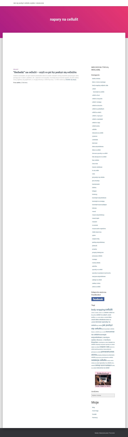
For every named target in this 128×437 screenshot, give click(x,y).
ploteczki (94, 245)
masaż (94, 211)
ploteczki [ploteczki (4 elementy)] (108, 349)
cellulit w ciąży (96, 122)
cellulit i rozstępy (96, 102)
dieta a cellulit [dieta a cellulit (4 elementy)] (104, 317)
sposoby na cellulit (97, 269)
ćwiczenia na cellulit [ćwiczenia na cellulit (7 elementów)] (103, 368)
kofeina (94, 187)
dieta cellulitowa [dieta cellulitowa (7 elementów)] (101, 319)
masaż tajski (95, 218)
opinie (94, 235)
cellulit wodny (96, 126)
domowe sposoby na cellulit (99, 153)
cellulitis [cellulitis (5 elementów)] (106, 312)
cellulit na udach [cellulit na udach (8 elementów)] (101, 315)
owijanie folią (95, 239)
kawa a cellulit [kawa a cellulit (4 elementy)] (95, 332)
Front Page (95, 410)
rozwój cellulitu (96, 262)
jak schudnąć (96, 180)
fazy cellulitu (95, 160)
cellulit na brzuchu (97, 105)
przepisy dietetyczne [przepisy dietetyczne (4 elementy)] (102, 355)
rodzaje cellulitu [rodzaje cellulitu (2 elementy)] (110, 360)
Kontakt (94, 414)
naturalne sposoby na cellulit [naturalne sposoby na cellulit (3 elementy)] (108, 344)
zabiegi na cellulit (97, 280)
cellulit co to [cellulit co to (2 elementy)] (101, 312)
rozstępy (94, 259)
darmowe (94, 143)
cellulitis (94, 129)
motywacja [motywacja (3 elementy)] (97, 344)
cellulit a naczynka (97, 98)
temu (24, 82)
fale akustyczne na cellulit (99, 157)
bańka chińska (96, 78)
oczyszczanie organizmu (99, 228)
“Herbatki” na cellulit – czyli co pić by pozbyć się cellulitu (45, 72)
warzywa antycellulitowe (99, 276)
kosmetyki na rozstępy (98, 201)
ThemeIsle (112, 433)
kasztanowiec (96, 184)
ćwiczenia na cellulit (97, 133)
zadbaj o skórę (96, 283)
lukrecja (94, 208)
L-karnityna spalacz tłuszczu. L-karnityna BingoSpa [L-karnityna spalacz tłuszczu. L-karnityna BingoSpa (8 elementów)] (101, 340)
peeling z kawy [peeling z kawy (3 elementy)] (102, 349)
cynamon (94, 136)
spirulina (94, 266)
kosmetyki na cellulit (98, 92)
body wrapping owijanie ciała (100, 85)
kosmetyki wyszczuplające (99, 204)
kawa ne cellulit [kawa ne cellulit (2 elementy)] (102, 331)
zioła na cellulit (96, 286)
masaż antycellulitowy (98, 215)
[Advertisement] (64, 46)
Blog (93, 407)
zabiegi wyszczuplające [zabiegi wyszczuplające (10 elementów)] (103, 365)
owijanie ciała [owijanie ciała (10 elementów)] (104, 347)
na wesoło (95, 225)
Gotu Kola (95, 163)
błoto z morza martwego (99, 82)
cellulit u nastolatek (97, 119)
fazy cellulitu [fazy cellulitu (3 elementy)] (99, 325)
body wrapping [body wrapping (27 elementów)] (98, 310)
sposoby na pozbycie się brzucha (101, 273)
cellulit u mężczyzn (97, 115)
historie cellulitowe (97, 167)
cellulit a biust (96, 95)
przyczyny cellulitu (97, 256)
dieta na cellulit (96, 150)
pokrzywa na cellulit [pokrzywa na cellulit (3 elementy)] (96, 352)
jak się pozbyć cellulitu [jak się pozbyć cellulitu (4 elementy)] (108, 329)
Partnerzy (95, 417)
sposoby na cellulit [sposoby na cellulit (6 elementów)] (105, 363)
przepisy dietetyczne (98, 252)
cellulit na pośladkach (98, 109)
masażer (94, 221)
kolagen (94, 191)
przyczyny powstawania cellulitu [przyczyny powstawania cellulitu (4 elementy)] (104, 357)
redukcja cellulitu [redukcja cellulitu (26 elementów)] (99, 360)
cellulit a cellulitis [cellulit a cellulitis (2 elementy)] (94, 312)
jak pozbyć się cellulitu (98, 177)
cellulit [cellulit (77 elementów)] (109, 309)
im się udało (95, 170)
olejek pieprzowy (97, 232)
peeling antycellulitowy (98, 242)
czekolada (95, 139)
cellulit (15, 69)
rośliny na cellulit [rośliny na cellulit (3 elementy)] (95, 363)
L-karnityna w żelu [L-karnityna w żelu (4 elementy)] (103, 342)
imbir (93, 174)
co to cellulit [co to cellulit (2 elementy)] (97, 317)
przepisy (94, 249)
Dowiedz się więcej (71, 79)
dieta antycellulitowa (97, 146)
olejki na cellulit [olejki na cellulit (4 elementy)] (95, 347)
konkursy (94, 194)
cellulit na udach (96, 112)
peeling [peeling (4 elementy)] (97, 349)
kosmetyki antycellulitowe (99, 198)
